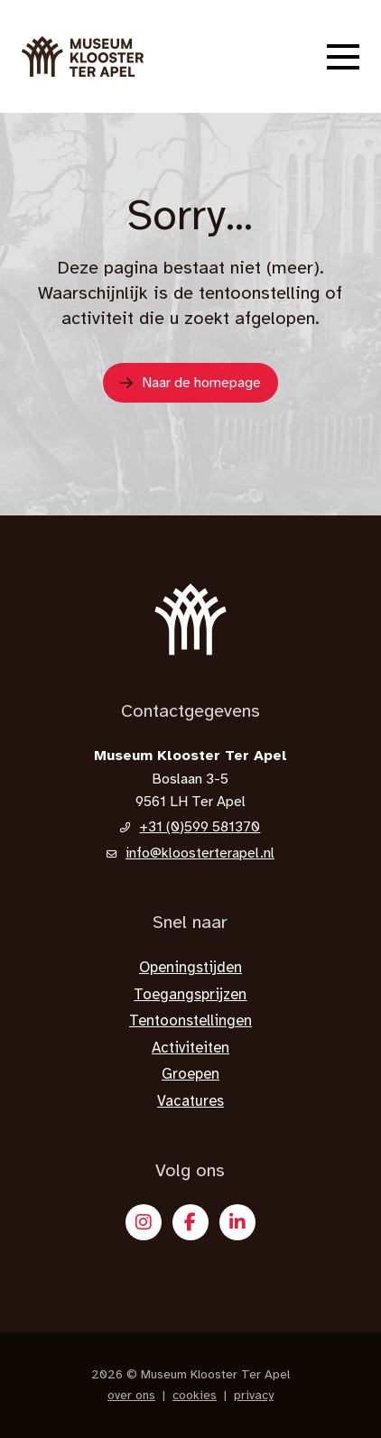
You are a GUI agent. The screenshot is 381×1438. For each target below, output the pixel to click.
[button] (343, 57)
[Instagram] (143, 1222)
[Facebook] (190, 1222)
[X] (237, 1222)
